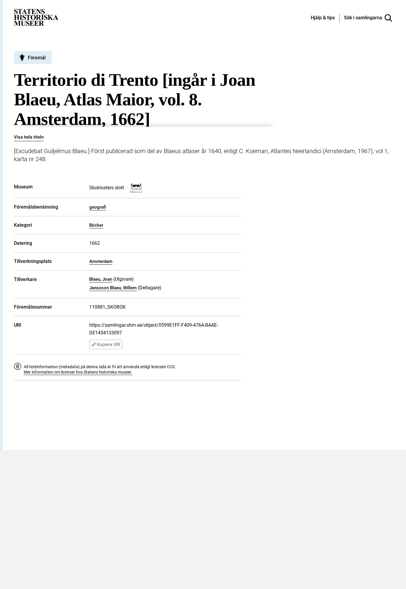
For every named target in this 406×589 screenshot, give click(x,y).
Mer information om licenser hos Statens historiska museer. (78, 372)
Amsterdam (100, 261)
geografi (97, 207)
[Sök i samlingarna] (368, 18)
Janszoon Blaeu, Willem (113, 287)
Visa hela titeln (29, 137)
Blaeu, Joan (100, 279)
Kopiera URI (105, 344)
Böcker (96, 225)
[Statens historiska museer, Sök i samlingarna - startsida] (36, 17)
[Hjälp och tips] (323, 18)
